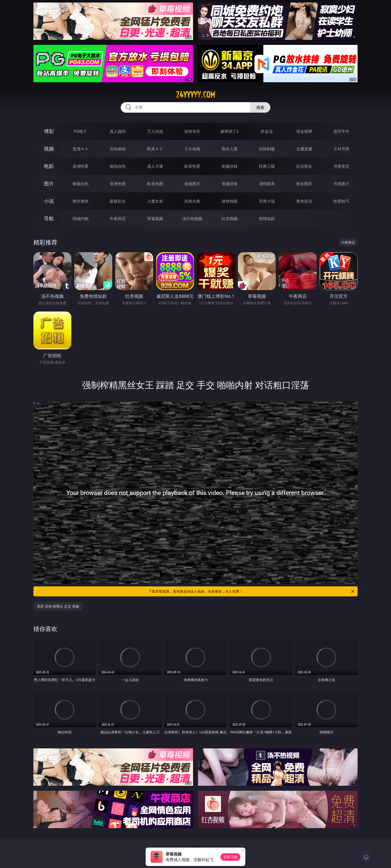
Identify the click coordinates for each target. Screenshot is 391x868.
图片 (49, 183)
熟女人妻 (230, 149)
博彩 (49, 131)
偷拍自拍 (118, 166)
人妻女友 (155, 201)
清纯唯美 (267, 183)
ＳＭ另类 (341, 149)
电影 (49, 166)
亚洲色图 (118, 183)
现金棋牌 (304, 131)
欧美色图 (155, 183)
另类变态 (341, 166)
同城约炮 (81, 218)
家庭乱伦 (118, 201)
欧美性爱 (192, 166)
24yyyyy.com (195, 95)
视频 (49, 148)
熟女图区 (304, 183)
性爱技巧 (341, 201)
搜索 (260, 107)
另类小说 (267, 201)
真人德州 (118, 131)
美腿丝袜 (230, 183)
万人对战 (155, 131)
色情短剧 (267, 218)
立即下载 (230, 857)
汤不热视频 (192, 218)
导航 (49, 218)
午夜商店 (118, 218)
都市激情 (81, 201)
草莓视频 (155, 218)
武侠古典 (192, 201)
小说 (49, 201)
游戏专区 (192, 131)
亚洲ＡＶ (81, 149)
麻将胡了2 (229, 131)
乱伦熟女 (304, 166)
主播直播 (304, 149)
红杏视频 (230, 218)
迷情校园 (230, 201)
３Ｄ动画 (192, 149)
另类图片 (341, 183)
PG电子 (80, 131)
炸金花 (267, 131)
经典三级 (267, 166)
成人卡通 (155, 166)
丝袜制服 (267, 149)
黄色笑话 (304, 201)
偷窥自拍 (81, 183)
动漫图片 (192, 183)
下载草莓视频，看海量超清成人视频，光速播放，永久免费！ (251, 591)
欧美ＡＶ (155, 149)
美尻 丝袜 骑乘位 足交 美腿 (58, 606)
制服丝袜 (230, 166)
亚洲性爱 (81, 166)
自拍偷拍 (118, 149)
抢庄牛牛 (341, 131)
